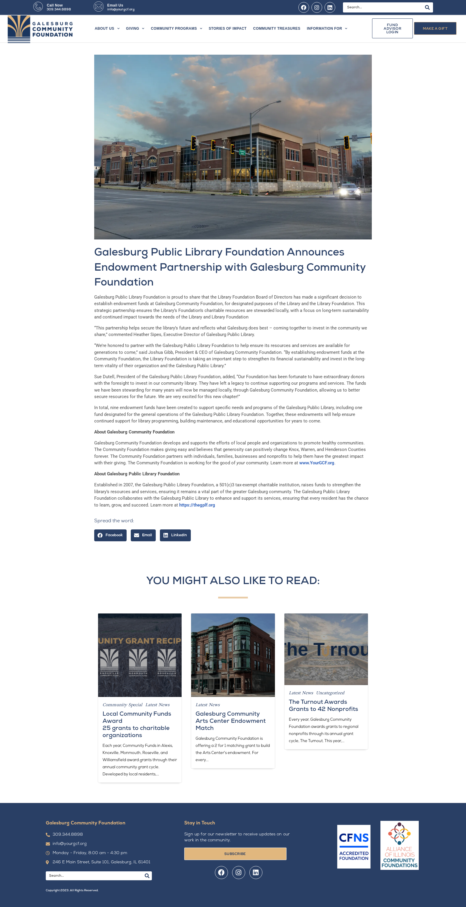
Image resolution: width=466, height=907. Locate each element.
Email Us (115, 5)
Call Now (55, 5)
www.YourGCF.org (316, 463)
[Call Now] (38, 6)
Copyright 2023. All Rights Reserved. (72, 890)
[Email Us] (99, 6)
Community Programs (176, 28)
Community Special (122, 704)
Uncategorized (330, 692)
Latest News (157, 704)
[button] (110, 535)
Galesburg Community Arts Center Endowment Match (231, 721)
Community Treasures (276, 28)
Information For (327, 28)
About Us (107, 28)
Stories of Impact (228, 28)
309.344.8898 (59, 9)
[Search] (427, 7)
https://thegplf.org (197, 505)
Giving (135, 28)
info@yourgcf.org (121, 9)
